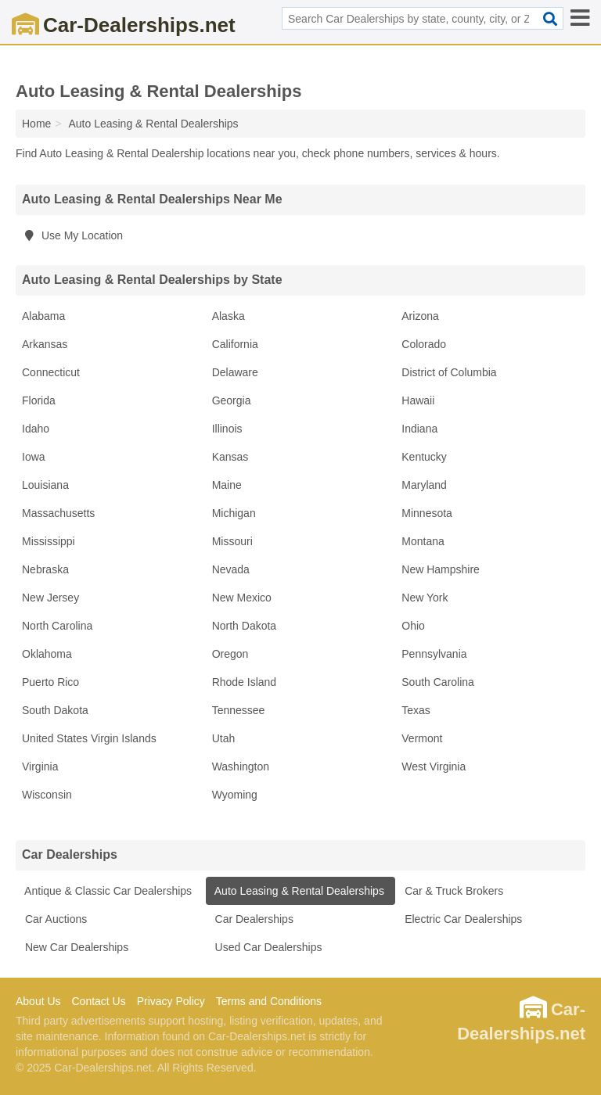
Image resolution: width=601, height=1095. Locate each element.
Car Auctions (54, 919)
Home (36, 123)
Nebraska (45, 569)
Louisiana (45, 485)
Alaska (228, 316)
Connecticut (51, 372)
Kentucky (424, 457)
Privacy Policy (171, 1001)
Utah (224, 738)
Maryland (424, 485)
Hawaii (417, 400)
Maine (227, 485)
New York (424, 597)
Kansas (230, 457)
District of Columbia (448, 372)
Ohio (413, 625)
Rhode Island (244, 682)
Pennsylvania (433, 654)
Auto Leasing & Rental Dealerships (298, 891)
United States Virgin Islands (89, 738)
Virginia (40, 766)
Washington (240, 766)
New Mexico (242, 597)
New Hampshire (440, 569)
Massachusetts (58, 513)
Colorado (423, 344)
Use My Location (72, 235)
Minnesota (426, 513)
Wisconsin (47, 794)
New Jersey (50, 597)
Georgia (231, 400)
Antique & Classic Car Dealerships (107, 891)
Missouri (232, 541)
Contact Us (98, 1001)
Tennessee (238, 710)
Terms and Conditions (269, 1001)
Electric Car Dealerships (461, 919)
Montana (422, 541)
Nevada (231, 569)
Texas (415, 710)
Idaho (35, 428)
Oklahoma (47, 654)
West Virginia (433, 766)
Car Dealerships (252, 919)
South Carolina (437, 682)
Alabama (43, 316)
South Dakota (55, 710)
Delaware (235, 372)
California (235, 344)
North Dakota (244, 625)
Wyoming (234, 794)
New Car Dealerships (75, 947)
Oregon (230, 654)
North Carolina (57, 625)
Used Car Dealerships (267, 947)
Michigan (234, 513)
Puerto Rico (50, 682)
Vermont (421, 738)
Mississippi (48, 541)
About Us (38, 1001)
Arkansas (44, 344)
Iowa (33, 457)
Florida (39, 400)
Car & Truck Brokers (452, 891)
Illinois (227, 428)
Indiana (419, 428)
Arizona (419, 316)
